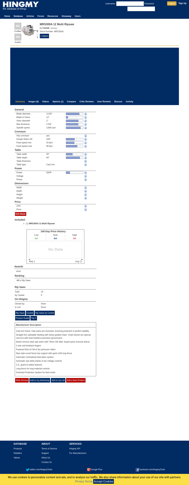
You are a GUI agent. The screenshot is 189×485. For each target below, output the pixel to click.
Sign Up (182, 3)
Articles (30, 16)
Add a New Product (76, 380)
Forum (41, 16)
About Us (46, 457)
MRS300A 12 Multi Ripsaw (42, 223)
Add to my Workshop (39, 380)
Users (78, 16)
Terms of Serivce (49, 448)
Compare (71, 101)
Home (7, 16)
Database (18, 16)
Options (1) (58, 101)
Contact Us (47, 462)
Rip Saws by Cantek (44, 313)
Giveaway (66, 16)
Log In (172, 3)
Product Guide (22, 318)
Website (54, 28)
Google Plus (94, 469)
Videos (45, 101)
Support (45, 453)
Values (17, 457)
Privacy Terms (84, 481)
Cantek (30, 313)
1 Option (44, 36)
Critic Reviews (86, 101)
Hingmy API (74, 448)
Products (18, 448)
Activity (129, 101)
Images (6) (33, 101)
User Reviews (104, 101)
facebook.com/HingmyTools (150, 469)
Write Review (22, 380)
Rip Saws (26, 280)
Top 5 (33, 318)
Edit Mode (21, 214)
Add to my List (58, 380)
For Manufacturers (77, 453)
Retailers (18, 453)
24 (42, 292)
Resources (52, 16)
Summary (20, 101)
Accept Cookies (103, 481)
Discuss (118, 101)
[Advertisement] (94, 72)
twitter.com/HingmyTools (39, 469)
